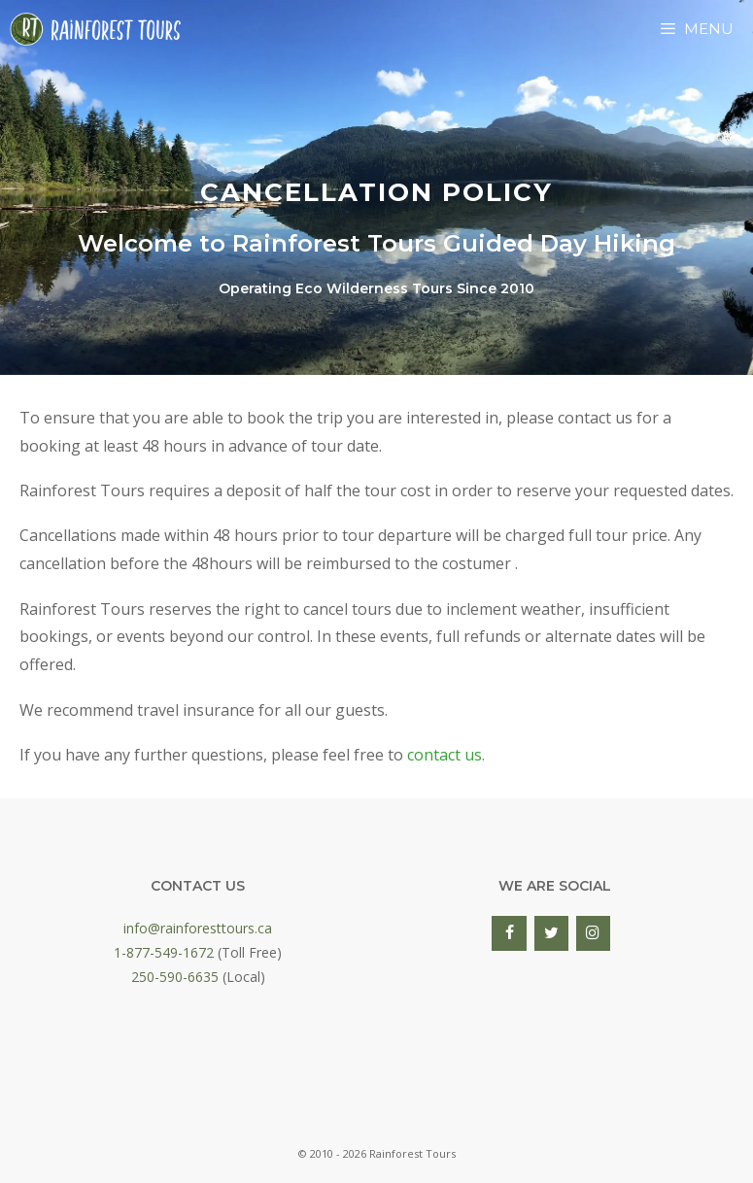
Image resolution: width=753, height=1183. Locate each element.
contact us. (446, 754)
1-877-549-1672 (164, 952)
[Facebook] (509, 933)
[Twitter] (551, 933)
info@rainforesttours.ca (197, 928)
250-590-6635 (175, 976)
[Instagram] (593, 933)
